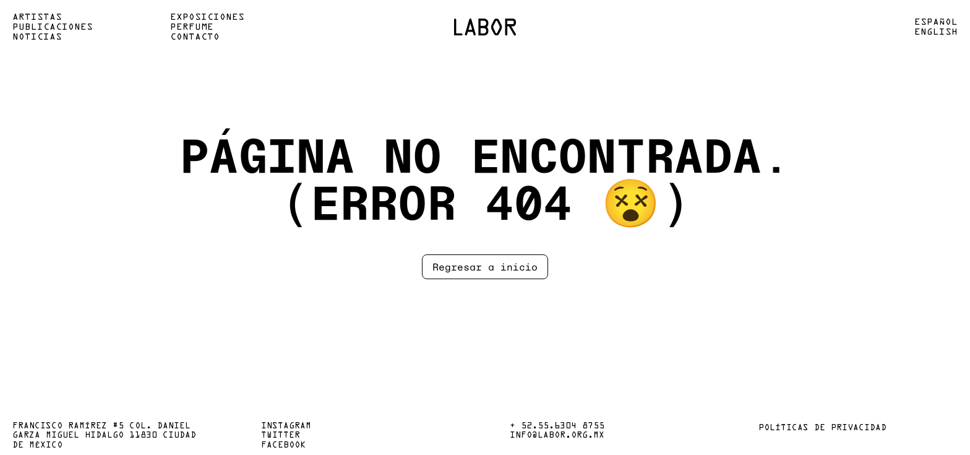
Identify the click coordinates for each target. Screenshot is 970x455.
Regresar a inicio (485, 266)
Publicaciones (52, 27)
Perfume (191, 27)
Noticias (37, 37)
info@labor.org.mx (557, 436)
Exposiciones (207, 17)
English (936, 32)
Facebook (283, 445)
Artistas (37, 17)
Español (936, 22)
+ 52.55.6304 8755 (557, 426)
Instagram (286, 426)
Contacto (195, 37)
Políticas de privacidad (822, 428)
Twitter (280, 436)
